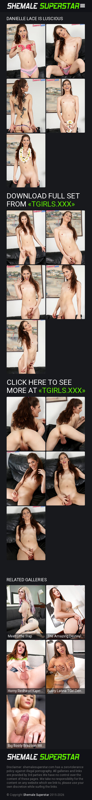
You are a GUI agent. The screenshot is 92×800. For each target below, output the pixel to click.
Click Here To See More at (46, 386)
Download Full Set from (43, 200)
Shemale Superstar (36, 795)
